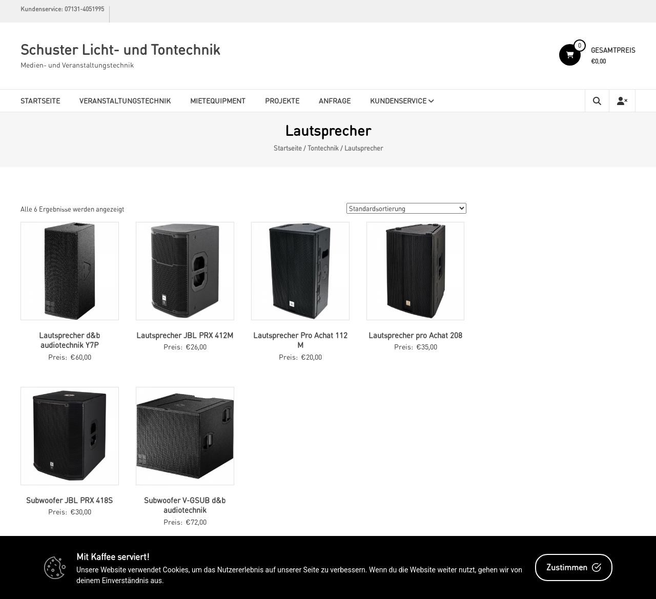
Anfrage (335, 100)
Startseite (40, 100)
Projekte (282, 100)
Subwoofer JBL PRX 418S (69, 500)
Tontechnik (323, 148)
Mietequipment (217, 100)
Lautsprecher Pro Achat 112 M (300, 340)
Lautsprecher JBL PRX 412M (184, 335)
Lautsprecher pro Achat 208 (415, 335)
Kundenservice (398, 100)
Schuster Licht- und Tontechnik (120, 49)
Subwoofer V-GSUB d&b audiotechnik (184, 505)
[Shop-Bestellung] (406, 208)
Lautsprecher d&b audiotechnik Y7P (69, 340)
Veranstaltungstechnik (125, 100)
